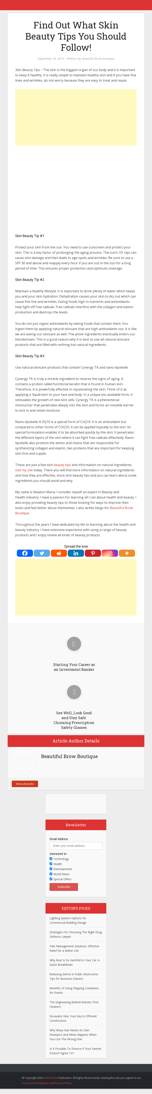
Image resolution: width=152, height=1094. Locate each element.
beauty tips (62, 465)
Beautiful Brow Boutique (98, 58)
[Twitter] (42, 553)
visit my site (24, 470)
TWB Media (50, 1078)
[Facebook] (25, 553)
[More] (127, 553)
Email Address (59, 839)
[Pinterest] (93, 553)
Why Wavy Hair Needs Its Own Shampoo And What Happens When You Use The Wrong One (73, 1034)
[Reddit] (59, 553)
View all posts (25, 784)
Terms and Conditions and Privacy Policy (46, 1083)
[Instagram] (110, 553)
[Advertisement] (76, 117)
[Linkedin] (76, 553)
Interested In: (58, 854)
